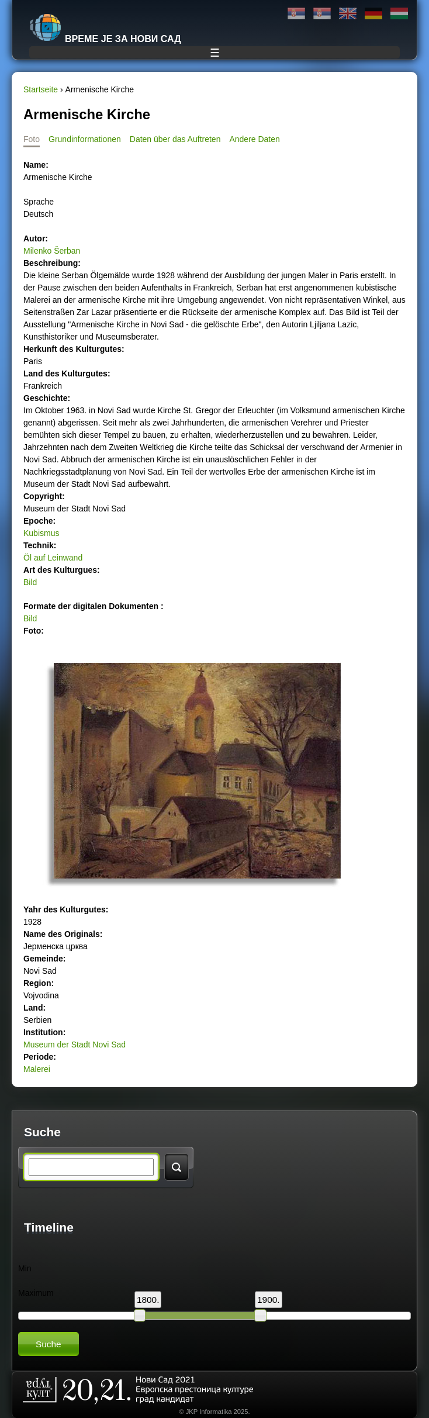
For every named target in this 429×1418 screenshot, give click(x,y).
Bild (30, 582)
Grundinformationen (85, 139)
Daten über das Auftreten (175, 139)
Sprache (38, 201)
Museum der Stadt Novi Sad (74, 1044)
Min (25, 1268)
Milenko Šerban (51, 250)
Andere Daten (254, 139)
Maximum (36, 1293)
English (348, 14)
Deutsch (373, 14)
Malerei (36, 1069)
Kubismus (41, 533)
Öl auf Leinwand (52, 557)
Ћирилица (296, 14)
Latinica (322, 14)
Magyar (399, 14)
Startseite (40, 89)
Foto (31, 139)
